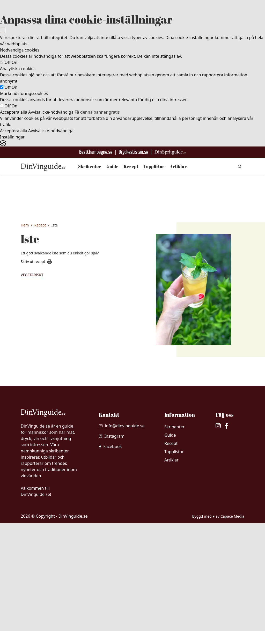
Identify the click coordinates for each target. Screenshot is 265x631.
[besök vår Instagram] (111, 544)
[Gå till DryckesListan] (133, 152)
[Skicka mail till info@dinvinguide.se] (121, 533)
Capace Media (232, 623)
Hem (25, 225)
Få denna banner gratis (97, 112)
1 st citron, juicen (47, 463)
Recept (131, 166)
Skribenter (89, 166)
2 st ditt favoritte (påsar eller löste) (52, 426)
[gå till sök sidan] (239, 166)
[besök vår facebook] (110, 554)
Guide (112, 166)
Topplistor (154, 166)
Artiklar (178, 166)
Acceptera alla (13, 112)
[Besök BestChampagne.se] (95, 152)
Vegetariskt (32, 274)
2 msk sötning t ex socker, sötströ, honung (52, 451)
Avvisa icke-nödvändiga (50, 112)
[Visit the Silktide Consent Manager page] (132, 143)
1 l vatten (40, 438)
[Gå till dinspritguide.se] (170, 152)
